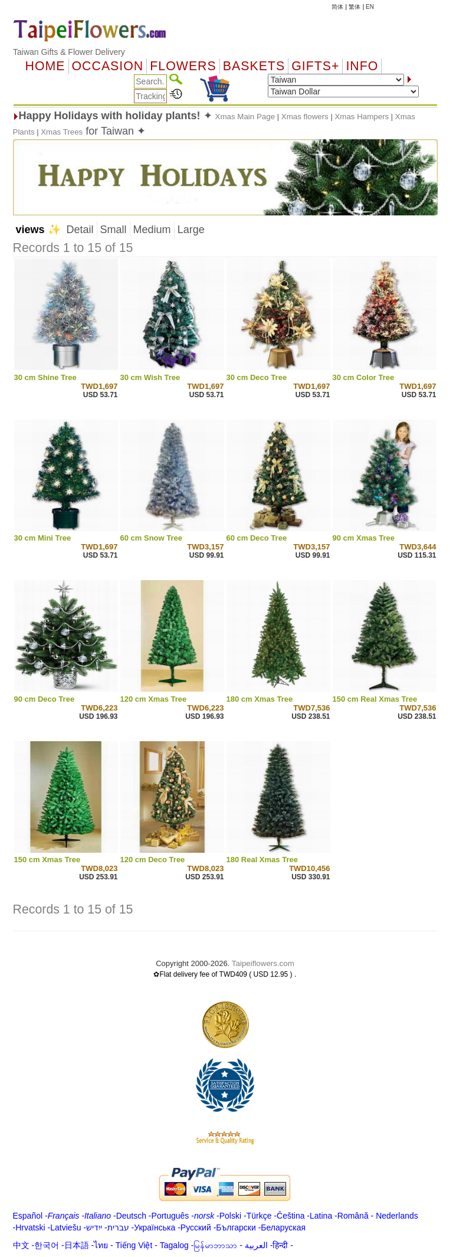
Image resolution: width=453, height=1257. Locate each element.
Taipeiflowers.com (263, 963)
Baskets (254, 66)
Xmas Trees (62, 131)
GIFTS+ (315, 66)
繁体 (354, 7)
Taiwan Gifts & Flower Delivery (69, 52)
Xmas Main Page (246, 116)
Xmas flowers (305, 116)
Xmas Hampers (361, 116)
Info (362, 66)
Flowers (183, 66)
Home (45, 66)
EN (370, 7)
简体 (337, 7)
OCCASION (108, 66)
